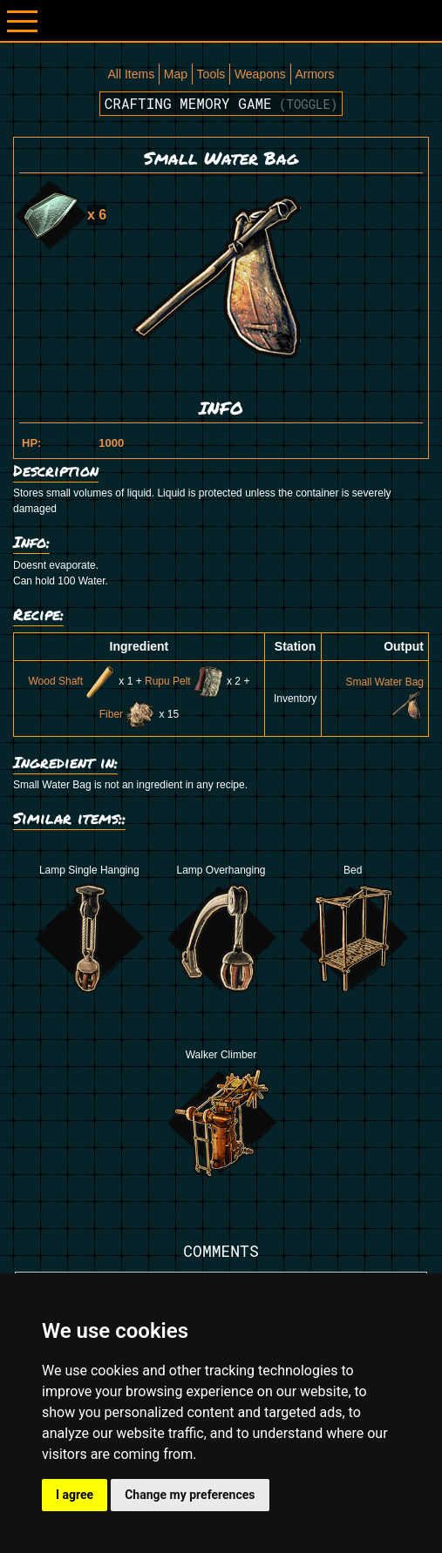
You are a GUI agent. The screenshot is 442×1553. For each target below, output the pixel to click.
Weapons (260, 74)
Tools (211, 74)
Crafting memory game (221, 103)
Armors (314, 74)
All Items (130, 74)
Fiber (127, 714)
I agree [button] (74, 1495)
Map (175, 74)
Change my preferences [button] (190, 1495)
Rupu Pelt (184, 681)
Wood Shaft (71, 681)
